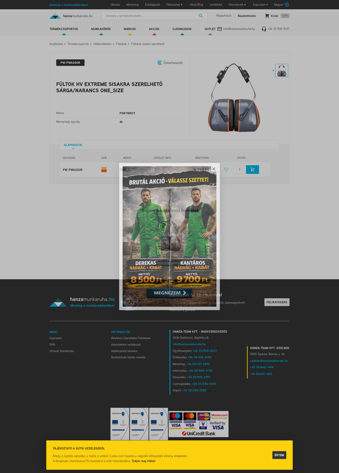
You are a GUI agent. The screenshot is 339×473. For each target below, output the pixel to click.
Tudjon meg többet (143, 461)
